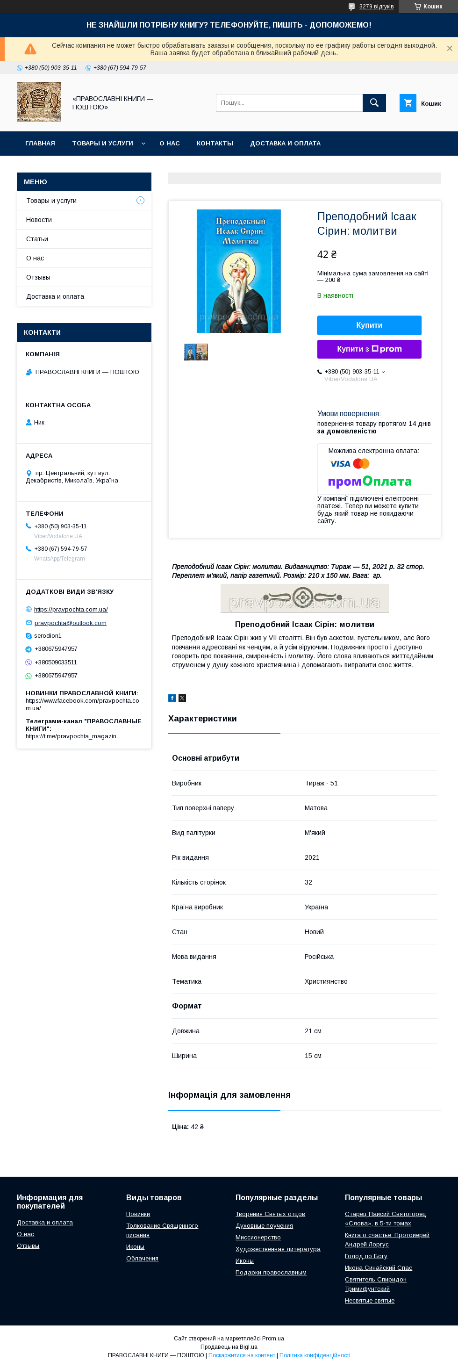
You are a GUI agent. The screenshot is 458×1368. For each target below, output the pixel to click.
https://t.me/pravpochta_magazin (71, 736)
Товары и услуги (102, 143)
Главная (40, 143)
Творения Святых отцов (270, 1213)
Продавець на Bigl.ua (229, 1347)
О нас (169, 143)
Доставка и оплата (285, 143)
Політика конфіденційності (315, 1355)
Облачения (142, 1258)
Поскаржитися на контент (241, 1355)
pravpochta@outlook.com (71, 622)
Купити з (369, 349)
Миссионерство (258, 1237)
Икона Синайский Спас (378, 1267)
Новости (39, 219)
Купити (370, 325)
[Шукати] (374, 103)
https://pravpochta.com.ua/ (71, 609)
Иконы (135, 1246)
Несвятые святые (369, 1300)
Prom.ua (273, 1338)
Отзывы (38, 277)
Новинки (138, 1213)
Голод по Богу (366, 1256)
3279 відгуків (376, 6)
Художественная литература (278, 1249)
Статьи (37, 239)
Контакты (215, 143)
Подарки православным (271, 1272)
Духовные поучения (264, 1225)
